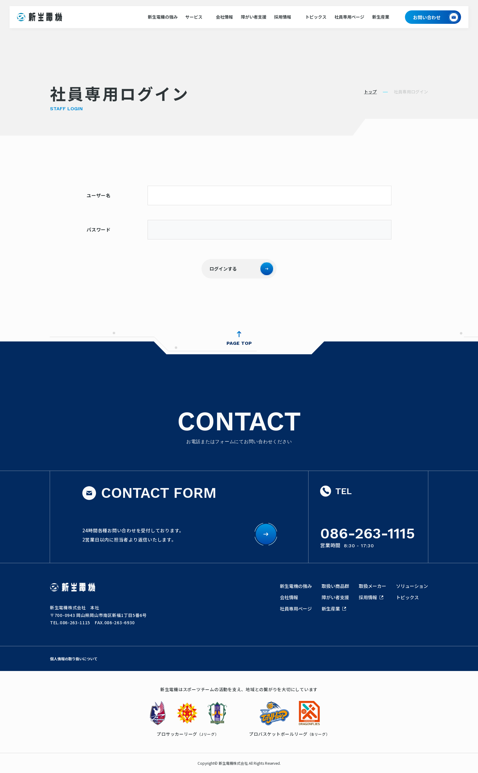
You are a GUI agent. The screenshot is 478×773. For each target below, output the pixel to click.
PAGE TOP (239, 343)
